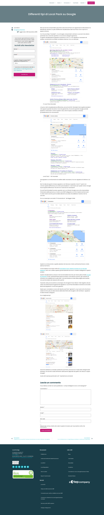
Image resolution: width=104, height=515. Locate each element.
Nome (15, 49)
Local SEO (43, 484)
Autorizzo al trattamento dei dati (24, 68)
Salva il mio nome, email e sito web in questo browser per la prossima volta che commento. (62, 426)
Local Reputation (45, 467)
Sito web (42, 418)
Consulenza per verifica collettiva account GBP (52, 493)
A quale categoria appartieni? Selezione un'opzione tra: (22, 61)
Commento (44, 388)
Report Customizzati (45, 476)
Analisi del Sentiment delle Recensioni (50, 458)
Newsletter (70, 463)
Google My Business (19, 30)
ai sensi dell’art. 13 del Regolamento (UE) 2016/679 (24, 68)
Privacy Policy (15, 461)
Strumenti (52, 3)
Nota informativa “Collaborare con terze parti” (22, 457)
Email (15, 54)
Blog (69, 454)
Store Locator (44, 471)
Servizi (59, 3)
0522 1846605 (15, 455)
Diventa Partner (71, 476)
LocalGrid (43, 463)
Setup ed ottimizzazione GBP (47, 489)
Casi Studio (75, 3)
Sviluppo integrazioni (46, 507)
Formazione (67, 3)
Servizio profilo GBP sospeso (47, 503)
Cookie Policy (15, 463)
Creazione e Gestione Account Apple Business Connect (52, 498)
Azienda (83, 3)
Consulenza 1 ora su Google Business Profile (78, 471)
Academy (70, 467)
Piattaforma (43, 454)
